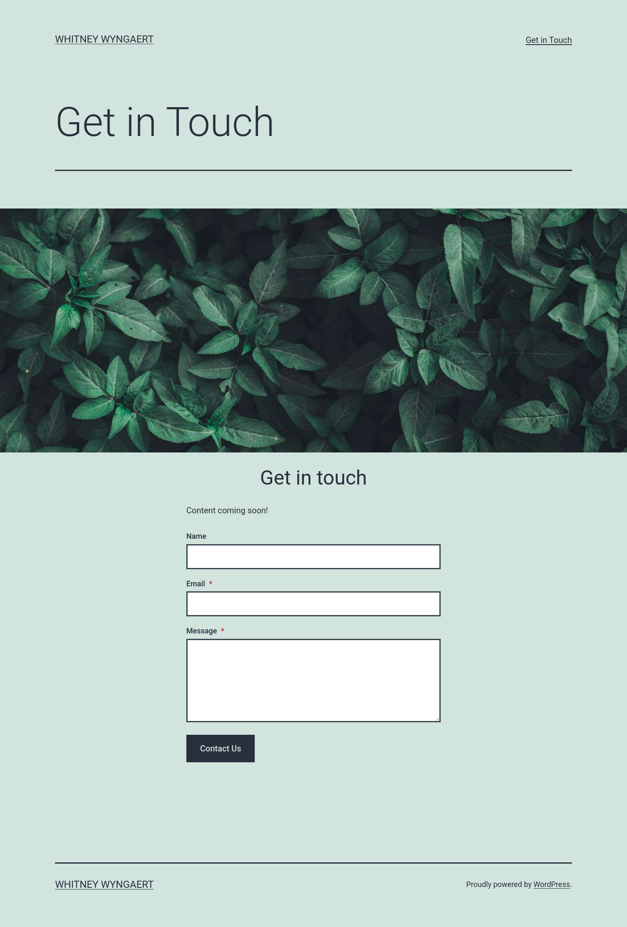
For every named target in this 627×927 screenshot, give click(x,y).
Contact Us (220, 749)
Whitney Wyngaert (104, 39)
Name (196, 536)
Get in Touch (549, 40)
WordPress (552, 884)
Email (199, 583)
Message (205, 630)
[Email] (313, 603)
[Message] (313, 680)
